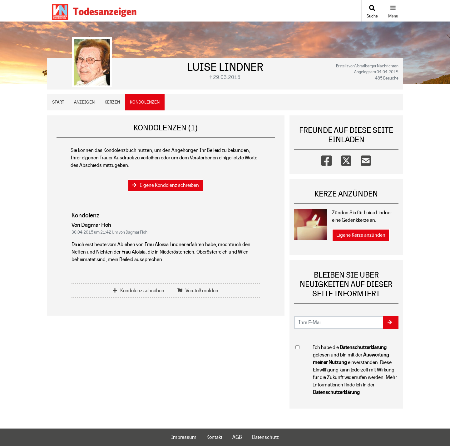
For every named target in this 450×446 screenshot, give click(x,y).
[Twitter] (346, 159)
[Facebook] (326, 159)
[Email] (366, 159)
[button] (390, 322)
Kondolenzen (145, 101)
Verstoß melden (197, 290)
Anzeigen (84, 101)
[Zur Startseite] (94, 11)
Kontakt (214, 437)
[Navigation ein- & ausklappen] (393, 11)
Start (58, 101)
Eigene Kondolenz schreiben (165, 185)
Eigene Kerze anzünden (360, 235)
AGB (237, 437)
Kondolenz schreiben (138, 290)
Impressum (183, 437)
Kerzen (112, 101)
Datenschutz (265, 437)
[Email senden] (339, 322)
